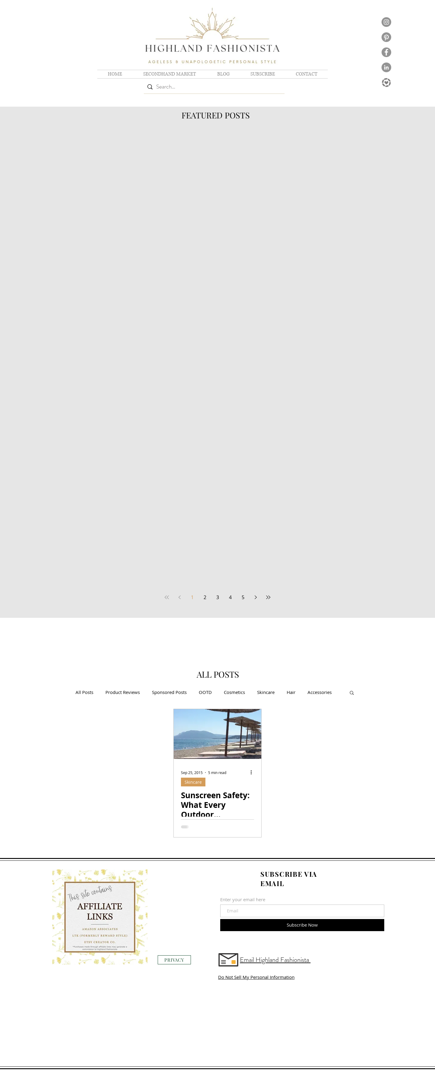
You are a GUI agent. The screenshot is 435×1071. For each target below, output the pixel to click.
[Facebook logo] (386, 52)
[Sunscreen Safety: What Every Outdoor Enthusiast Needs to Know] (217, 734)
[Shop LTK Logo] (386, 82)
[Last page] (268, 597)
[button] (352, 693)
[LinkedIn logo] (386, 67)
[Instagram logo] (386, 22)
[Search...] (214, 86)
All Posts (84, 692)
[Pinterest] (386, 37)
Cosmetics (234, 692)
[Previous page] (179, 597)
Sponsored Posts (169, 692)
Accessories (320, 692)
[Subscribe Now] (302, 925)
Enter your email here (242, 899)
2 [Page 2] (205, 597)
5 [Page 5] (243, 597)
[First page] (166, 597)
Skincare (266, 692)
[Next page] (255, 597)
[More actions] (253, 772)
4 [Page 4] (230, 597)
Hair (291, 692)
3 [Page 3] (217, 597)
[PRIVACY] (174, 959)
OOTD (205, 692)
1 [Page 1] (192, 597)
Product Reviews (122, 692)
